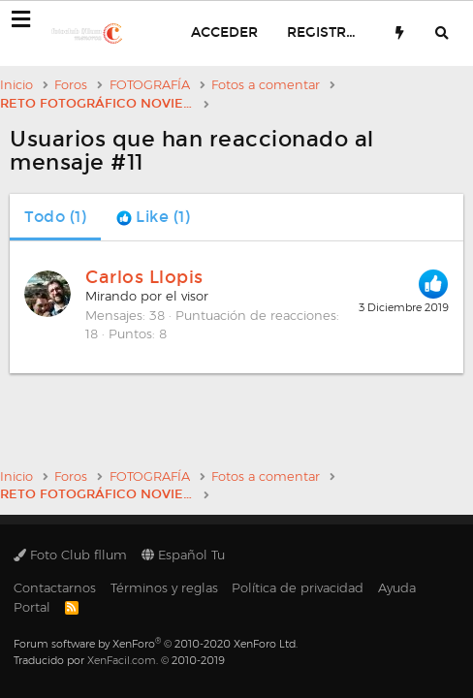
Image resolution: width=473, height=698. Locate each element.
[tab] (153, 217)
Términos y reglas (164, 587)
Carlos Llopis (144, 277)
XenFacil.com (121, 660)
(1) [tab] (55, 216)
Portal (32, 607)
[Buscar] (442, 33)
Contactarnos (55, 587)
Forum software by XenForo (156, 643)
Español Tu (183, 554)
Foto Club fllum (70, 554)
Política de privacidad (297, 587)
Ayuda (397, 587)
